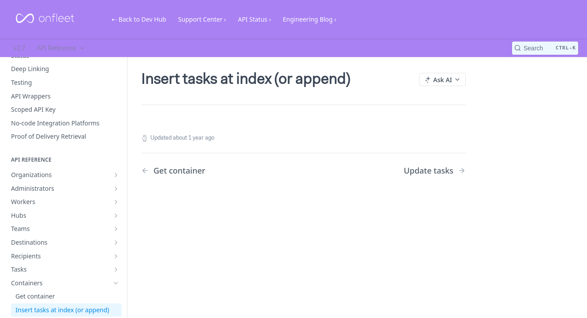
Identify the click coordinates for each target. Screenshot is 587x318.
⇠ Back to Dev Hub (139, 19)
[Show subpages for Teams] (116, 228)
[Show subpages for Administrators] (116, 188)
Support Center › (202, 19)
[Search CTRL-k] (545, 48)
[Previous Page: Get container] (210, 171)
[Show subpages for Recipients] (116, 256)
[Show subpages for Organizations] (116, 174)
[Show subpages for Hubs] (116, 215)
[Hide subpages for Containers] (116, 283)
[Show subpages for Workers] (116, 201)
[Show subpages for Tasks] (116, 269)
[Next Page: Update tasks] (435, 171)
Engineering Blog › (309, 19)
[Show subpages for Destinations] (116, 242)
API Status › (254, 19)
